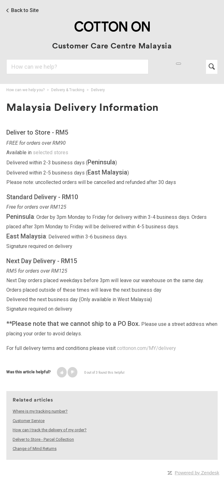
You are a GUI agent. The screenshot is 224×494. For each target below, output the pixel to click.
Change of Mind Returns (35, 448)
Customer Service (29, 420)
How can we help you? (25, 90)
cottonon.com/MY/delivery (146, 348)
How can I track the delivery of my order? (50, 430)
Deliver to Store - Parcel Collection (43, 439)
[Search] (77, 66)
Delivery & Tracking (67, 90)
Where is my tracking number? (40, 411)
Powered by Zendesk (197, 472)
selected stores (50, 152)
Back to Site (25, 10)
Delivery (98, 90)
